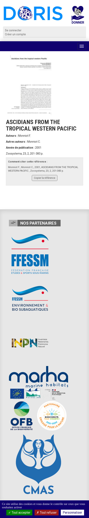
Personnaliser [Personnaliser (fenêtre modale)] (72, 512)
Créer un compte (15, 34)
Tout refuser (47, 512)
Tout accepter (19, 512)
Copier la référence (44, 177)
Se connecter (13, 30)
